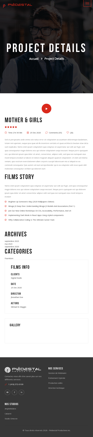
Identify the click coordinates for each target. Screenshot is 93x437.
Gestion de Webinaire (57, 373)
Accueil (34, 58)
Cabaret (8, 413)
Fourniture (9, 258)
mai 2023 (8, 244)
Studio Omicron (11, 418)
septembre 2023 (12, 241)
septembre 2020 (12, 246)
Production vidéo (55, 383)
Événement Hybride (56, 378)
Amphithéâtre (10, 408)
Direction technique (56, 388)
